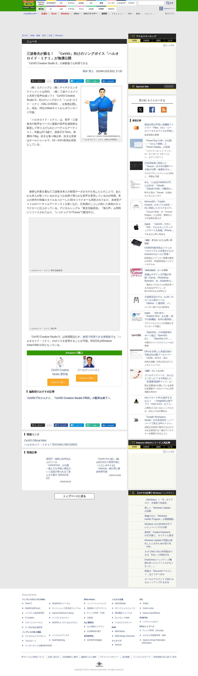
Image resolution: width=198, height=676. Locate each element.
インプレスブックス (60, 635)
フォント (148, 14)
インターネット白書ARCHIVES (38, 645)
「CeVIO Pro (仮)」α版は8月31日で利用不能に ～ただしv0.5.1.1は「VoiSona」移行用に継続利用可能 (108, 465)
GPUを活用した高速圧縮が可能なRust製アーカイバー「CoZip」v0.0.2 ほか (158, 354)
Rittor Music (89, 599)
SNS (130, 14)
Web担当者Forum (32, 608)
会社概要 (126, 657)
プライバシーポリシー (109, 657)
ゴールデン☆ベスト (88, 370)
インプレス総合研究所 (34, 613)
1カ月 (170, 40)
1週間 (158, 40)
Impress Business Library (63, 613)
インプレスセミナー (60, 618)
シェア (63, 81)
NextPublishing (58, 640)
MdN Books (120, 631)
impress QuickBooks (151, 613)
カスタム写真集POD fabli (154, 635)
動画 (138, 14)
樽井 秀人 (88, 71)
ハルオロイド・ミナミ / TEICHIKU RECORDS (50, 444)
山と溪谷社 (89, 622)
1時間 (134, 40)
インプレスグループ (141, 657)
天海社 (146, 603)
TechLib (118, 645)
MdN (114, 627)
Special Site (142, 86)
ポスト (40, 81)
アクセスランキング (146, 36)
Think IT (28, 603)
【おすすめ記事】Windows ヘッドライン (155, 493)
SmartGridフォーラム (61, 603)
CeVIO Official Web (35, 440)
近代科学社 (89, 636)
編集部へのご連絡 (88, 657)
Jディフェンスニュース (125, 608)
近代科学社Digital (94, 640)
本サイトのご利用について (32, 657)
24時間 (146, 40)
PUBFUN (144, 618)
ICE (141, 599)
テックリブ (116, 641)
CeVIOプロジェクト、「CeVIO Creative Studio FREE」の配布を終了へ (69, 398)
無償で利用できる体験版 (97, 336)
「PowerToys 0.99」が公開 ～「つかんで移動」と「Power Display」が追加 (158, 143)
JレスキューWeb (122, 618)
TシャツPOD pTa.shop (153, 630)
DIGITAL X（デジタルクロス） (65, 622)
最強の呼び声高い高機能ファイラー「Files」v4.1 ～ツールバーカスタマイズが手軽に (159, 127)
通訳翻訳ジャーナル (123, 613)
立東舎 (90, 618)
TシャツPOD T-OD (96, 613)
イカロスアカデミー (123, 622)
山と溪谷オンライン (95, 626)
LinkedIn (110, 81)
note (94, 81)
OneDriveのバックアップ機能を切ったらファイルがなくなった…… (159, 562)
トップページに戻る (74, 496)
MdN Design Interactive (125, 636)
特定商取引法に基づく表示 (165, 657)
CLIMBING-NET (94, 631)
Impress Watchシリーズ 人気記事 (153, 442)
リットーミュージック (96, 603)
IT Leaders (29, 618)
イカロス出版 (117, 599)
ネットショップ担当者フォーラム (66, 608)
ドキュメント (117, 14)
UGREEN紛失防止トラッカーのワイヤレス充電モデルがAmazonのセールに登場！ (159, 250)
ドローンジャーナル (33, 622)
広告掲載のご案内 (70, 657)
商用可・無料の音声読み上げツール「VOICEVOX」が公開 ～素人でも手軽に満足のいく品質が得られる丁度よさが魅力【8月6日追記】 (58, 468)
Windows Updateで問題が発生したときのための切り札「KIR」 (159, 543)
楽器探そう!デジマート (97, 608)
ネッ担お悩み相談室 (33, 627)
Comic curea (148, 608)
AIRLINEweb (120, 603)
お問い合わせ (53, 657)
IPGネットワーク (147, 626)
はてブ (79, 81)
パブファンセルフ (150, 622)
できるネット (31, 641)
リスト (49, 81)
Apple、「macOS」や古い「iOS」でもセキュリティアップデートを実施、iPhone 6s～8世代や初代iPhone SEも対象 (159, 230)
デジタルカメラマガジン (35, 636)
